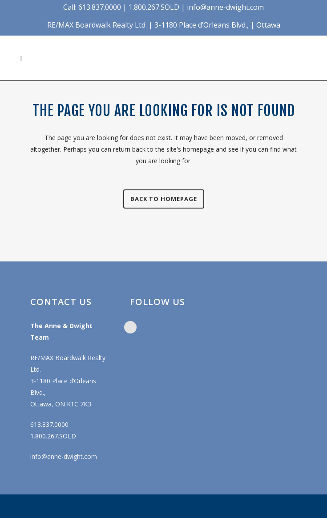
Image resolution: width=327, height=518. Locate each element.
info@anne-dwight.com (63, 456)
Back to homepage (163, 199)
